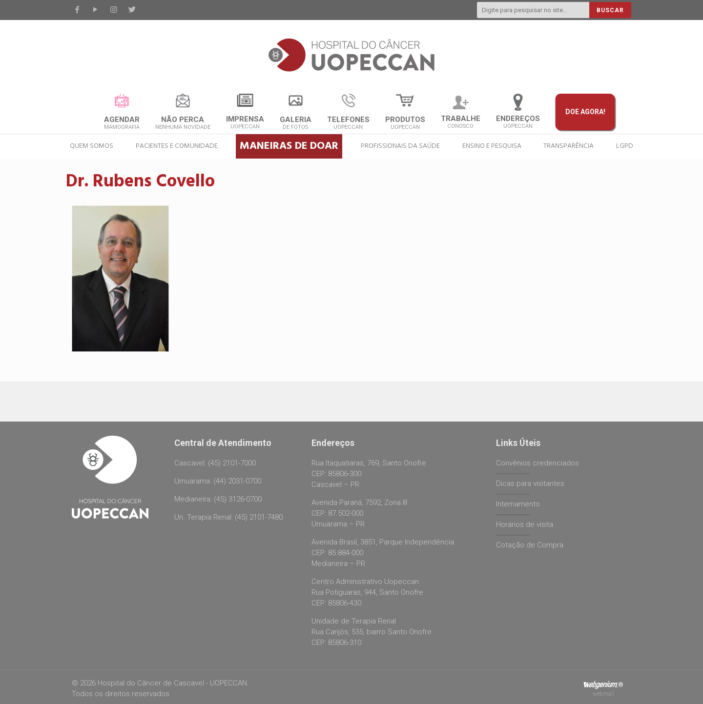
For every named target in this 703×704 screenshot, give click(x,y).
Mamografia (122, 112)
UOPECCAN (245, 112)
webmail (603, 693)
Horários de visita (524, 524)
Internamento (518, 504)
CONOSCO (460, 111)
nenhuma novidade (182, 112)
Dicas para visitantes (530, 483)
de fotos (295, 112)
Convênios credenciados (537, 463)
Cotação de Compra (529, 545)
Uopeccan (405, 112)
